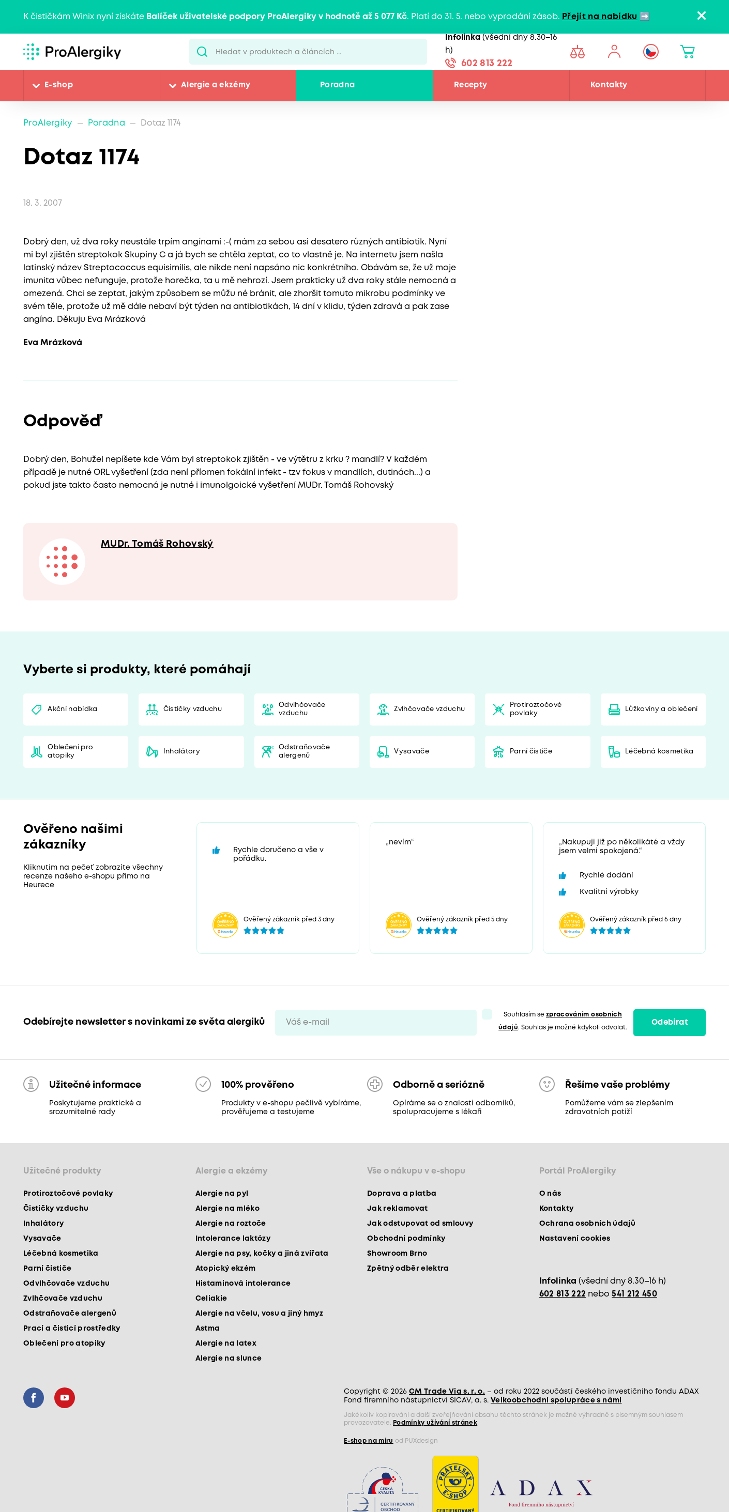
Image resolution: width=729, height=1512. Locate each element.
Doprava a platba (401, 1194)
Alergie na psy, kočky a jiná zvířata (262, 1254)
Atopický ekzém (225, 1269)
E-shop (58, 85)
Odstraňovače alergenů (304, 752)
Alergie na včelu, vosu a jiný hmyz (259, 1313)
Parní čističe (531, 751)
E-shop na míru (368, 1441)
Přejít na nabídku (599, 17)
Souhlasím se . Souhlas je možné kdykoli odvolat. (562, 1021)
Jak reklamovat (397, 1209)
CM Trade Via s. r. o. (447, 1391)
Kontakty (609, 85)
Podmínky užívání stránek (435, 1423)
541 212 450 (634, 1294)
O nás (550, 1194)
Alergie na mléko (227, 1209)
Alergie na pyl (222, 1194)
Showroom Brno (397, 1254)
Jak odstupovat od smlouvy (420, 1224)
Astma (207, 1328)
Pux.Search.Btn (202, 51)
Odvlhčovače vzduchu (302, 709)
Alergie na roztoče (230, 1224)
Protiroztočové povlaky (536, 709)
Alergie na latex (225, 1343)
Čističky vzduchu (192, 709)
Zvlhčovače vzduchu (429, 709)
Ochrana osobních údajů (587, 1224)
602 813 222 (487, 63)
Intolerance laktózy (232, 1239)
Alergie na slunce (228, 1358)
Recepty (470, 85)
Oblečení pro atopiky (70, 752)
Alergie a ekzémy (215, 85)
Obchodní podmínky (406, 1239)
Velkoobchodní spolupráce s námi (556, 1400)
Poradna (337, 85)
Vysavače (411, 751)
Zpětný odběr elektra (408, 1269)
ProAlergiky (47, 123)
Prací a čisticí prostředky (71, 1328)
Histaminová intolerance (243, 1283)
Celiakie (211, 1298)
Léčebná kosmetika (659, 751)
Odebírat (669, 1022)
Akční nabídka (72, 709)
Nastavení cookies (575, 1239)
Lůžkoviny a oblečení (661, 709)
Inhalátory (181, 751)
